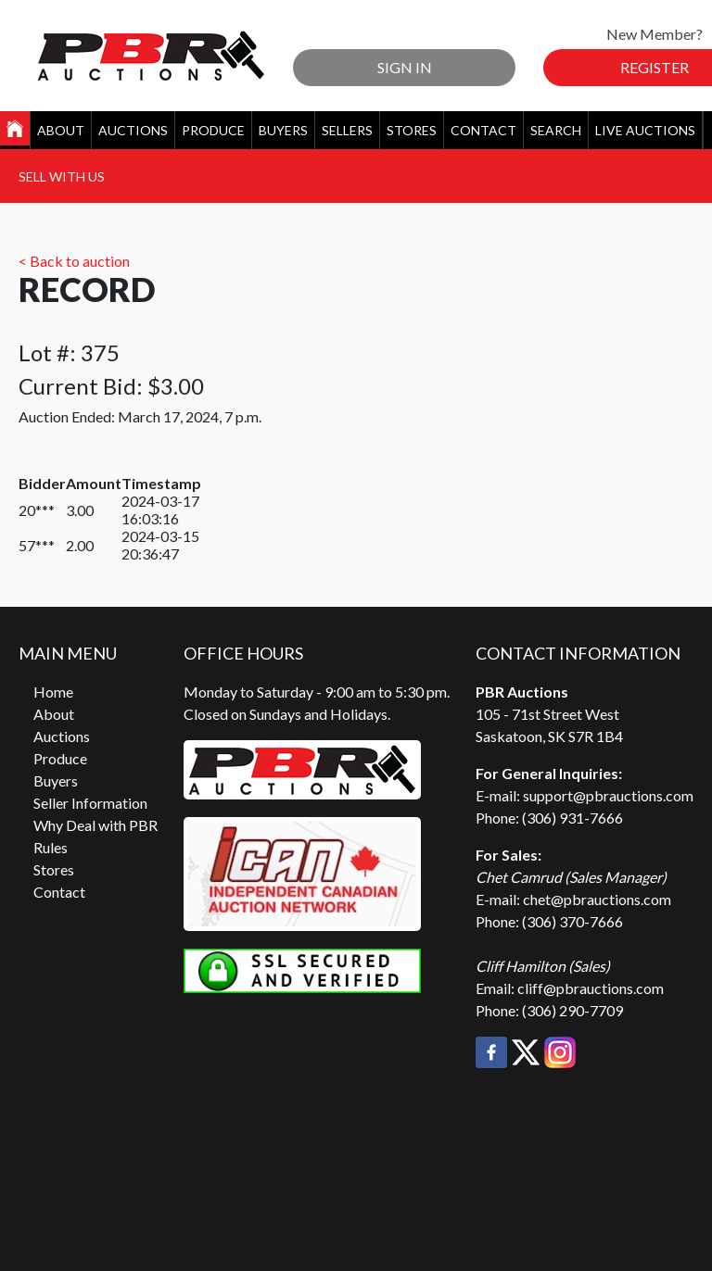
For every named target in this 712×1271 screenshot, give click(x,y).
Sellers (347, 130)
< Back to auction (74, 261)
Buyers (283, 130)
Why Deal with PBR (95, 825)
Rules (50, 847)
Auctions (133, 130)
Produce (213, 130)
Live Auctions (645, 130)
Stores (412, 130)
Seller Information (90, 803)
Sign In (404, 67)
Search (555, 130)
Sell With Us (62, 176)
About (60, 130)
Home (53, 691)
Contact (483, 130)
